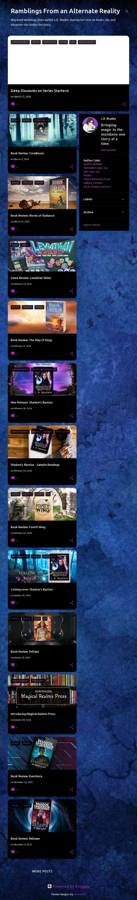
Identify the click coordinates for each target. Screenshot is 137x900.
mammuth (80, 894)
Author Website (92, 164)
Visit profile (108, 149)
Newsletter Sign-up (95, 167)
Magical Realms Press (97, 179)
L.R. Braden (108, 118)
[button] (124, 104)
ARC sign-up (91, 171)
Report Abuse (91, 224)
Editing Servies (92, 183)
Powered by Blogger (68, 886)
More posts (42, 871)
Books (87, 175)
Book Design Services (97, 186)
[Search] (127, 11)
